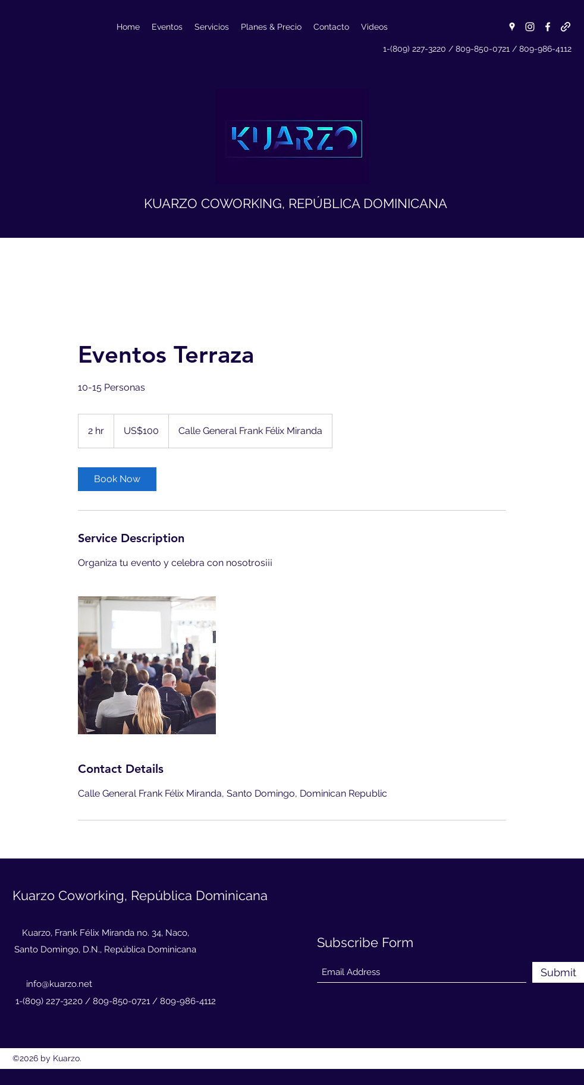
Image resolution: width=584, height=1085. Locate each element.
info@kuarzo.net (59, 984)
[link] (117, 479)
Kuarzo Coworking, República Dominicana (140, 895)
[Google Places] (512, 27)
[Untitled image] (147, 665)
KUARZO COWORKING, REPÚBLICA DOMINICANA (295, 203)
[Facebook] (548, 27)
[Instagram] (530, 27)
